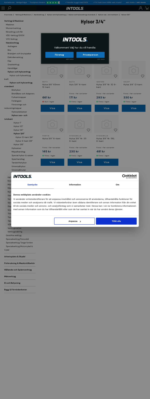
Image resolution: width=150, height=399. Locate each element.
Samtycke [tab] (33, 184)
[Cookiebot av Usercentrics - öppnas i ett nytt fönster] (124, 176)
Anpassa (74, 221)
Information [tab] (75, 184)
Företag (59, 54)
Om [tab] (117, 184)
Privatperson (90, 54)
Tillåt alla (116, 221)
